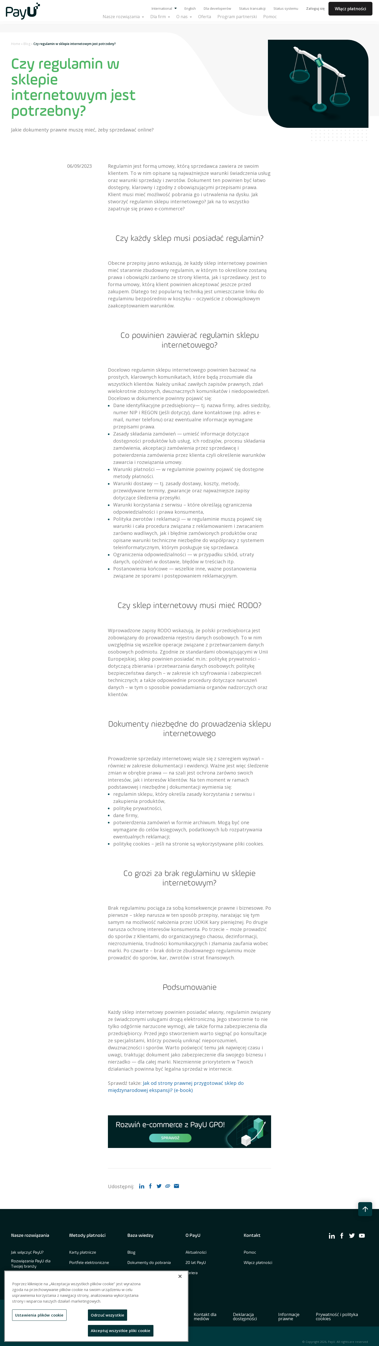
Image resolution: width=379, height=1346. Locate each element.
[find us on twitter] (352, 1235)
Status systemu (285, 8)
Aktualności (196, 1253)
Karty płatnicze (82, 1253)
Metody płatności (87, 1235)
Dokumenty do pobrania (149, 1263)
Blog (26, 44)
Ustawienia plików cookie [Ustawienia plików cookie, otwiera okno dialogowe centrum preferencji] (39, 1315)
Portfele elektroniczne (89, 1263)
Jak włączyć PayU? (27, 1253)
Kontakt (252, 1235)
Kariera (192, 1273)
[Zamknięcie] (180, 1276)
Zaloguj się (315, 8)
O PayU (193, 1235)
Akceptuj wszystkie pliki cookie (121, 1330)
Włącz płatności (350, 9)
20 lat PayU (196, 1263)
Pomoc (250, 1253)
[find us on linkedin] (332, 1235)
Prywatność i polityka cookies (337, 1316)
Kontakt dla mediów (205, 1316)
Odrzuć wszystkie (107, 1315)
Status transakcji (252, 8)
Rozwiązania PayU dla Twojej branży (31, 1264)
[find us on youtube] (362, 1235)
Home (15, 44)
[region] (96, 1306)
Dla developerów (217, 8)
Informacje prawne (289, 1316)
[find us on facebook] (342, 1235)
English (190, 8)
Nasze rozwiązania (30, 1235)
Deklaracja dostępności (245, 1316)
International (164, 8)
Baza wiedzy (140, 1235)
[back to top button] (365, 1209)
